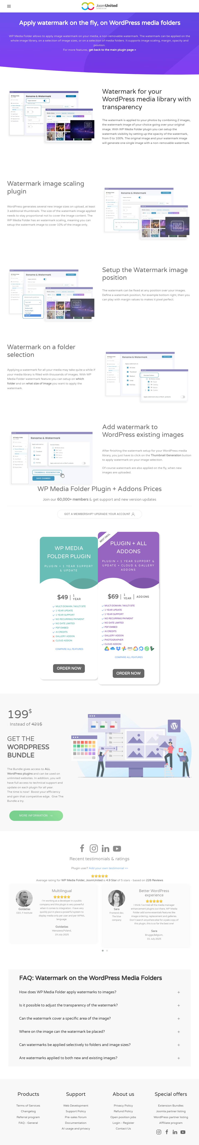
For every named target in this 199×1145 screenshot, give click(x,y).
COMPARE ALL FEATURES (68, 650)
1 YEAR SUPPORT (63, 615)
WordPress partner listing (171, 1115)
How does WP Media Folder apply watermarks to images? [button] (99, 990)
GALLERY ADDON (63, 637)
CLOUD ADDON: (112, 644)
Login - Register (123, 1121)
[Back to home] (99, 6)
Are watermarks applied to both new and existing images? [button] (99, 1056)
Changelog (28, 1109)
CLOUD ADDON (61, 641)
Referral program (28, 1115)
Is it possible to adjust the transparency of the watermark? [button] (99, 1003)
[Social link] (158, 1129)
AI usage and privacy (76, 1126)
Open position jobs (123, 1115)
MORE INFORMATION (36, 818)
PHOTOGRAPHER (113, 640)
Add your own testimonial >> (108, 867)
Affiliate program (171, 1121)
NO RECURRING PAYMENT (67, 620)
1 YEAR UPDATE (62, 611)
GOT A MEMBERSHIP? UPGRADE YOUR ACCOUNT (99, 515)
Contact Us (123, 1126)
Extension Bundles (170, 1103)
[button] (9, 6)
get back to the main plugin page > (112, 50)
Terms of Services (28, 1103)
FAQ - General (28, 1121)
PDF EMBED (60, 628)
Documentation (75, 1121)
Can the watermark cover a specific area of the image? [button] (99, 1016)
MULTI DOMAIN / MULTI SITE (68, 607)
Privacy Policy (123, 1103)
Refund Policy (123, 1109)
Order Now (68, 667)
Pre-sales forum (76, 1115)
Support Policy (76, 1109)
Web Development (75, 1103)
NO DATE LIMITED (63, 624)
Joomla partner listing (171, 1109)
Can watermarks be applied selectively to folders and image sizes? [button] (99, 1043)
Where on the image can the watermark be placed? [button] (99, 1029)
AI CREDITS (59, 632)
